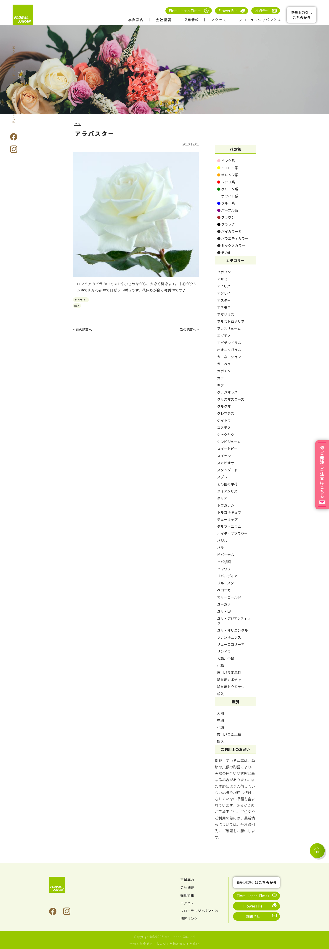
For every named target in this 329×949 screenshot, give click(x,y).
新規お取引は (301, 15)
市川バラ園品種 (229, 672)
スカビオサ (225, 462)
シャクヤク (225, 434)
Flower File (228, 10)
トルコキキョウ (229, 512)
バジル (222, 540)
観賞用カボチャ (229, 679)
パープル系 (227, 210)
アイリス (224, 286)
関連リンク (190, 918)
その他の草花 (227, 484)
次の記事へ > (188, 329)
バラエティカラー (232, 238)
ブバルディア (227, 575)
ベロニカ (224, 590)
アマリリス (225, 314)
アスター (224, 300)
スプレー (224, 476)
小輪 (220, 665)
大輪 (220, 713)
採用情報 (191, 19)
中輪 (220, 720)
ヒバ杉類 (224, 561)
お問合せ (262, 10)
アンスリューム (229, 328)
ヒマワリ (224, 568)
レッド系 (226, 181)
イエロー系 (227, 167)
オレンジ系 (227, 174)
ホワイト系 (227, 196)
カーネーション (229, 356)
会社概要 (163, 19)
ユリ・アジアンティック (234, 620)
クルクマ (224, 406)
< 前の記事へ (83, 329)
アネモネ (224, 307)
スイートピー (227, 448)
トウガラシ (225, 505)
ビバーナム (225, 554)
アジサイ (224, 293)
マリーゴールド (229, 597)
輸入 (77, 306)
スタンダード (227, 469)
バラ (78, 123)
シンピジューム (229, 441)
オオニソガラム (229, 349)
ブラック (226, 224)
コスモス (224, 427)
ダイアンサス (227, 491)
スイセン (224, 455)
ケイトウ (224, 420)
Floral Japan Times (185, 10)
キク (220, 385)
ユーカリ (224, 604)
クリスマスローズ (230, 399)
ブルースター (227, 583)
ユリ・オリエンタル (232, 630)
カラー (222, 378)
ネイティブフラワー (232, 533)
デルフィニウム (229, 526)
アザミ (222, 279)
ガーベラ (224, 363)
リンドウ (224, 651)
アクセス (218, 19)
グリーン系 (227, 189)
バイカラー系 (229, 231)
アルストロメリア (230, 321)
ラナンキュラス (229, 637)
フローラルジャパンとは (260, 19)
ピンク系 (226, 160)
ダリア (222, 498)
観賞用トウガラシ (230, 686)
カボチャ (224, 370)
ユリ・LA (224, 611)
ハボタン (224, 272)
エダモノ (224, 335)
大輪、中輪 (225, 658)
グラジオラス (227, 392)
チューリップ (227, 519)
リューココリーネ (230, 644)
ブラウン (226, 217)
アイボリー (81, 300)
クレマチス (225, 413)
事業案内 (136, 19)
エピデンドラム (229, 342)
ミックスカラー (231, 245)
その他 (224, 252)
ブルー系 (226, 203)
